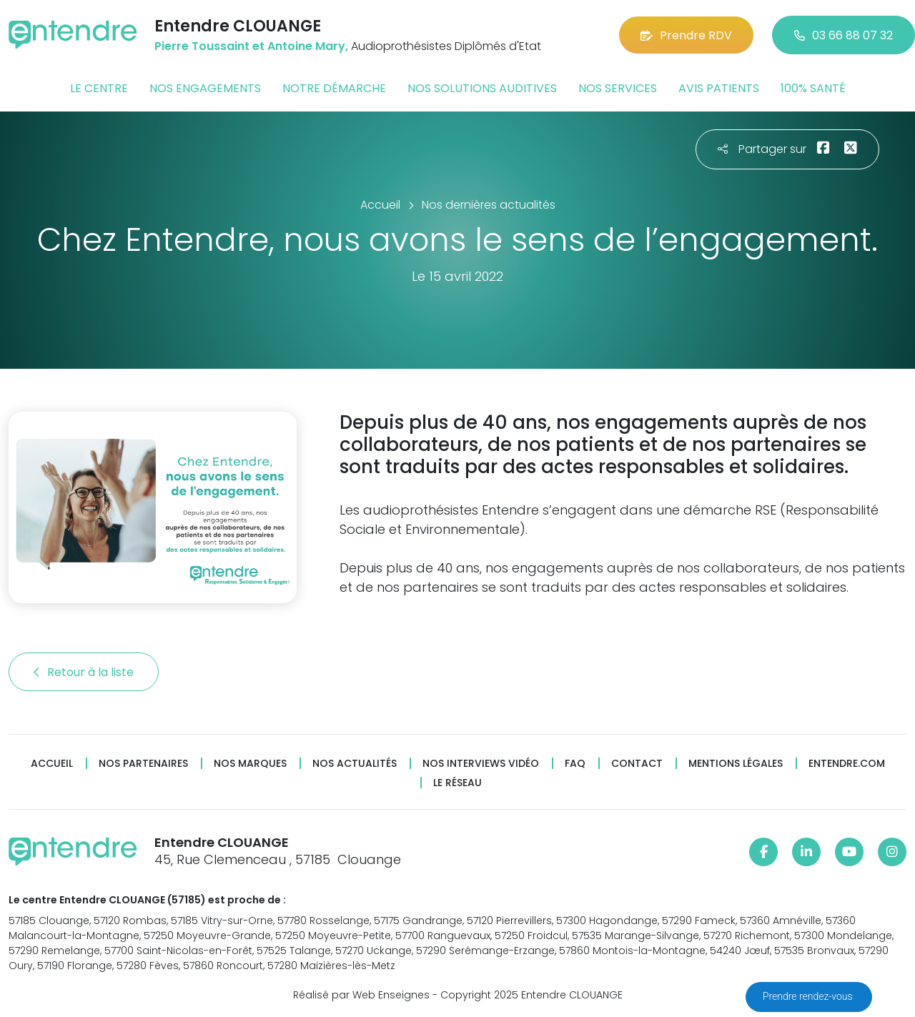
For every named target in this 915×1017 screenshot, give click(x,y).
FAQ (575, 764)
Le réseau (457, 783)
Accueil (52, 764)
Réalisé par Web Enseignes (361, 995)
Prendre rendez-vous (809, 996)
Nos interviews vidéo (480, 764)
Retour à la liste (84, 672)
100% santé (813, 88)
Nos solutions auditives (482, 88)
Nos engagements (205, 88)
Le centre (99, 88)
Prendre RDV (686, 35)
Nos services (617, 88)
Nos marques (250, 764)
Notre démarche (334, 88)
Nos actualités (354, 764)
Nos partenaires (143, 764)
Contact (637, 764)
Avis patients (718, 88)
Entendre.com (846, 764)
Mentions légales (735, 764)
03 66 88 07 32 (843, 35)
